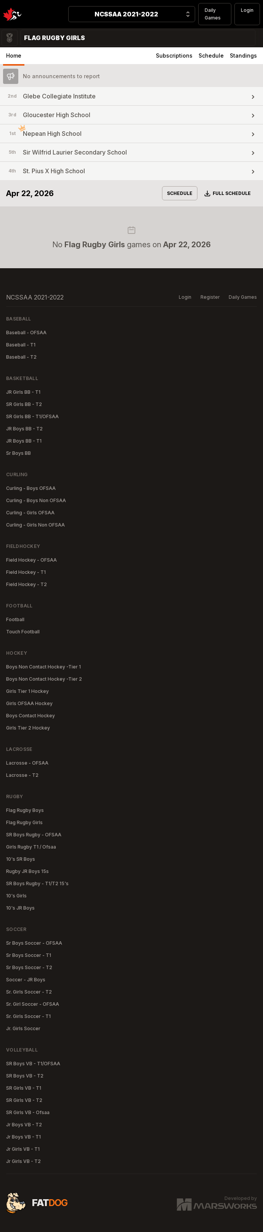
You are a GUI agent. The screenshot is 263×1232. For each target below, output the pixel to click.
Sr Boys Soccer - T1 (28, 955)
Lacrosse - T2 (22, 775)
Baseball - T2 (21, 357)
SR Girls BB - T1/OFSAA (32, 416)
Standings (243, 55)
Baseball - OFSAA (26, 332)
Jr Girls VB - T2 (23, 1161)
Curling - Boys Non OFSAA (36, 500)
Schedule (211, 55)
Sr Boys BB (18, 453)
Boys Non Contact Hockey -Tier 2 (44, 679)
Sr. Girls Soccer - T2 (29, 992)
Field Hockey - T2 (26, 584)
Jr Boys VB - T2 (24, 1124)
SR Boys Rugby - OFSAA (33, 834)
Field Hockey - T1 (26, 572)
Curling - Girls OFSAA (30, 512)
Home (13, 55)
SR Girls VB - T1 (23, 1088)
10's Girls (16, 896)
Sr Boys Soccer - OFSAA (34, 943)
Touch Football (23, 632)
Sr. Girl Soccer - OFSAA (32, 1004)
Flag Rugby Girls (24, 822)
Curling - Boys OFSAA (31, 488)
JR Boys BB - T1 (24, 441)
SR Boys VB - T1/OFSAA (33, 1063)
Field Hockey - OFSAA (31, 560)
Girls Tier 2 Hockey (28, 728)
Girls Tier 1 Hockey (27, 691)
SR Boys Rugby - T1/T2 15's (37, 883)
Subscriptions (174, 55)
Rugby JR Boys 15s (27, 871)
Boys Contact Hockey (30, 715)
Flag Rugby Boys (25, 810)
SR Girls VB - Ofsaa (28, 1112)
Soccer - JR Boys (25, 979)
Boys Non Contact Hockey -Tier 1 (43, 667)
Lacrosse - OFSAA (27, 763)
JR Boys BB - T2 (24, 429)
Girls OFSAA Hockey (29, 703)
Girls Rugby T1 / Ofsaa (31, 847)
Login (247, 10)
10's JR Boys (20, 908)
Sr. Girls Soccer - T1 (28, 1016)
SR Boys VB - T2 (24, 1076)
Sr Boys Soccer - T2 (29, 967)
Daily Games (213, 14)
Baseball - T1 (20, 345)
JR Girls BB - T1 (23, 392)
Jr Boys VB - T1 (23, 1137)
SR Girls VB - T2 (24, 1100)
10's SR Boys (20, 859)
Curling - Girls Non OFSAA (35, 525)
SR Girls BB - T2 (24, 404)
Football (15, 619)
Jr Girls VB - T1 (23, 1149)
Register (210, 297)
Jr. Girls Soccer (23, 1028)
